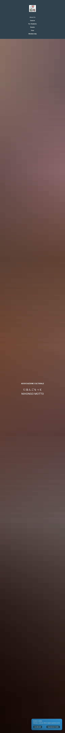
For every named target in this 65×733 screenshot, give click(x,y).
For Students (32, 24)
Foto (32, 30)
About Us (32, 17)
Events (32, 27)
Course (32, 20)
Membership (33, 34)
